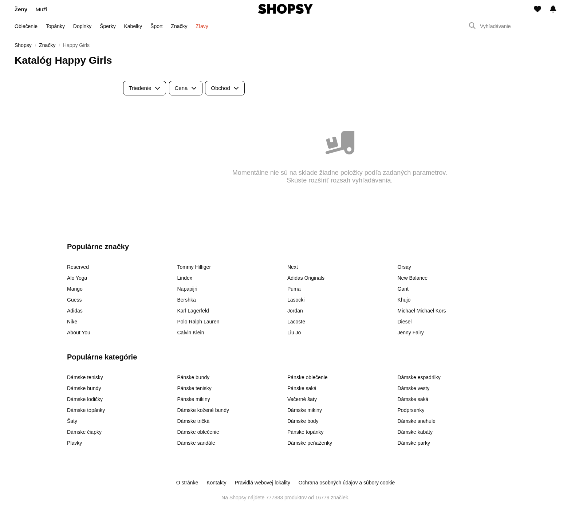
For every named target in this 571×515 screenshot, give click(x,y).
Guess (74, 300)
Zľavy (202, 26)
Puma (294, 289)
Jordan (295, 311)
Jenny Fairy (411, 332)
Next (292, 267)
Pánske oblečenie (307, 377)
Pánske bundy (193, 377)
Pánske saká (301, 388)
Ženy (21, 9)
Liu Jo (294, 332)
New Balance (413, 278)
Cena (186, 88)
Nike (72, 322)
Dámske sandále (196, 443)
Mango (75, 289)
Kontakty (216, 482)
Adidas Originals (305, 278)
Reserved (78, 267)
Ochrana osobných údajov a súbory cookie (347, 482)
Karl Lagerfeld (193, 311)
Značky (179, 26)
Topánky (55, 26)
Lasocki (295, 300)
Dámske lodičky (85, 399)
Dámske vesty (414, 388)
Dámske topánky (86, 410)
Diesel (405, 322)
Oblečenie (26, 26)
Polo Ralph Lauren (198, 322)
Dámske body (303, 421)
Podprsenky (411, 410)
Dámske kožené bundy (203, 410)
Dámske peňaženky (309, 443)
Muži (41, 9)
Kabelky (133, 26)
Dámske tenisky (85, 377)
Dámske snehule (417, 421)
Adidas (75, 311)
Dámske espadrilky (419, 377)
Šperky (108, 26)
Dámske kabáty (415, 432)
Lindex (184, 278)
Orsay (404, 267)
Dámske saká (413, 399)
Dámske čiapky (84, 432)
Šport (156, 26)
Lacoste (296, 322)
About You (78, 332)
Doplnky (82, 26)
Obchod (225, 88)
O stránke (187, 482)
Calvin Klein (190, 332)
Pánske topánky (305, 432)
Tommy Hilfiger (194, 267)
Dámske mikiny (304, 410)
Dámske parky (414, 443)
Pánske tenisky (194, 388)
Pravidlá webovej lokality (262, 482)
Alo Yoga (77, 278)
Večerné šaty (302, 399)
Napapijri (187, 289)
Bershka (186, 300)
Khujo (404, 300)
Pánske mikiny (193, 399)
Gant (403, 289)
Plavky (74, 443)
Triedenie (144, 88)
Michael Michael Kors (422, 311)
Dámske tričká (193, 421)
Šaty (72, 421)
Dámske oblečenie (198, 432)
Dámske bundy (84, 388)
